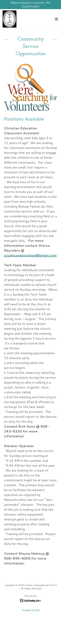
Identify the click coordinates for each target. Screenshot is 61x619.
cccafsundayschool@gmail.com (30, 255)
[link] (9, 19)
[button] (56, 19)
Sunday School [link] (30, 610)
